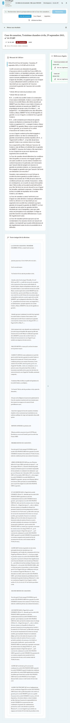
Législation (47, 16)
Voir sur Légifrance (61, 67)
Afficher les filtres (35, 20)
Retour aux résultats (12, 27)
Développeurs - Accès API (51, 3)
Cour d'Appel (37, 16)
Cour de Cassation (25, 16)
